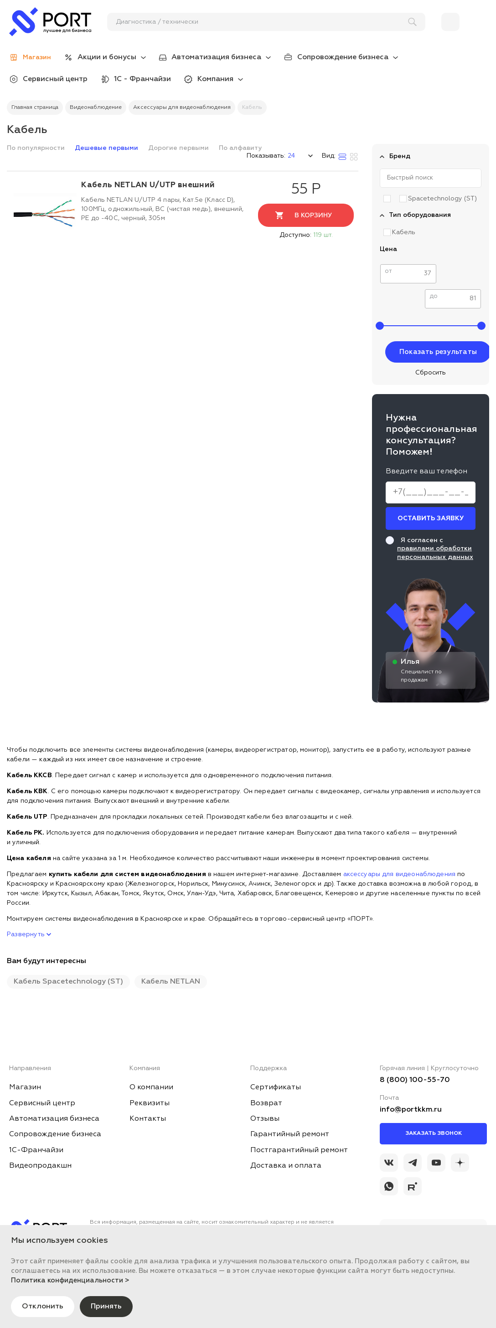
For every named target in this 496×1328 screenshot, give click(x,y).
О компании (151, 1087)
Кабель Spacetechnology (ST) (68, 981)
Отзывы (264, 1119)
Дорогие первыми (179, 148)
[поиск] (262, 22)
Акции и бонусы (107, 57)
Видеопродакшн (40, 1165)
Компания (215, 79)
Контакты (147, 1119)
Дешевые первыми (107, 148)
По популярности (37, 148)
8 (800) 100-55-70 (415, 1080)
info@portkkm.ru (411, 1109)
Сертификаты (275, 1087)
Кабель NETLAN (170, 981)
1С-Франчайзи (36, 1150)
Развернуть (29, 934)
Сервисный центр (55, 79)
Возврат (266, 1103)
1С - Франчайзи (142, 79)
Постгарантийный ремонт (299, 1150)
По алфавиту (240, 148)
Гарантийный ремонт (289, 1134)
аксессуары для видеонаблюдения (399, 874)
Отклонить (42, 1306)
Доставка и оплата (285, 1165)
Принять (106, 1306)
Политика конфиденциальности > (70, 1280)
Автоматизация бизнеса (216, 57)
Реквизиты (149, 1103)
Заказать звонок (433, 1133)
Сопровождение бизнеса (342, 57)
